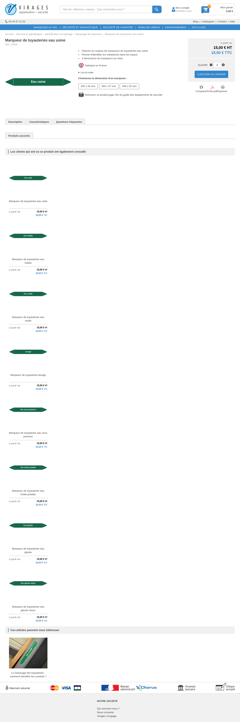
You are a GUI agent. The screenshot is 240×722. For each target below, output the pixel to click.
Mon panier (226, 7)
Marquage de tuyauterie (88, 34)
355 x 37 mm (108, 86)
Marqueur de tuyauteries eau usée (28, 201)
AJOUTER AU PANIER (211, 74)
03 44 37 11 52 (15, 21)
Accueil (9, 34)
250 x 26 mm (88, 86)
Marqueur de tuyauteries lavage (28, 375)
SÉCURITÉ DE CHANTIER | (119, 27)
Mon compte (179, 7)
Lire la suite (87, 72)
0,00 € (229, 11)
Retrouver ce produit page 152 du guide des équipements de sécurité (123, 94)
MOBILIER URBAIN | (150, 27)
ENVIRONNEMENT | (177, 27)
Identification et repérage (59, 34)
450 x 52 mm (129, 86)
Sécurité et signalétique (29, 34)
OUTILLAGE (198, 27)
